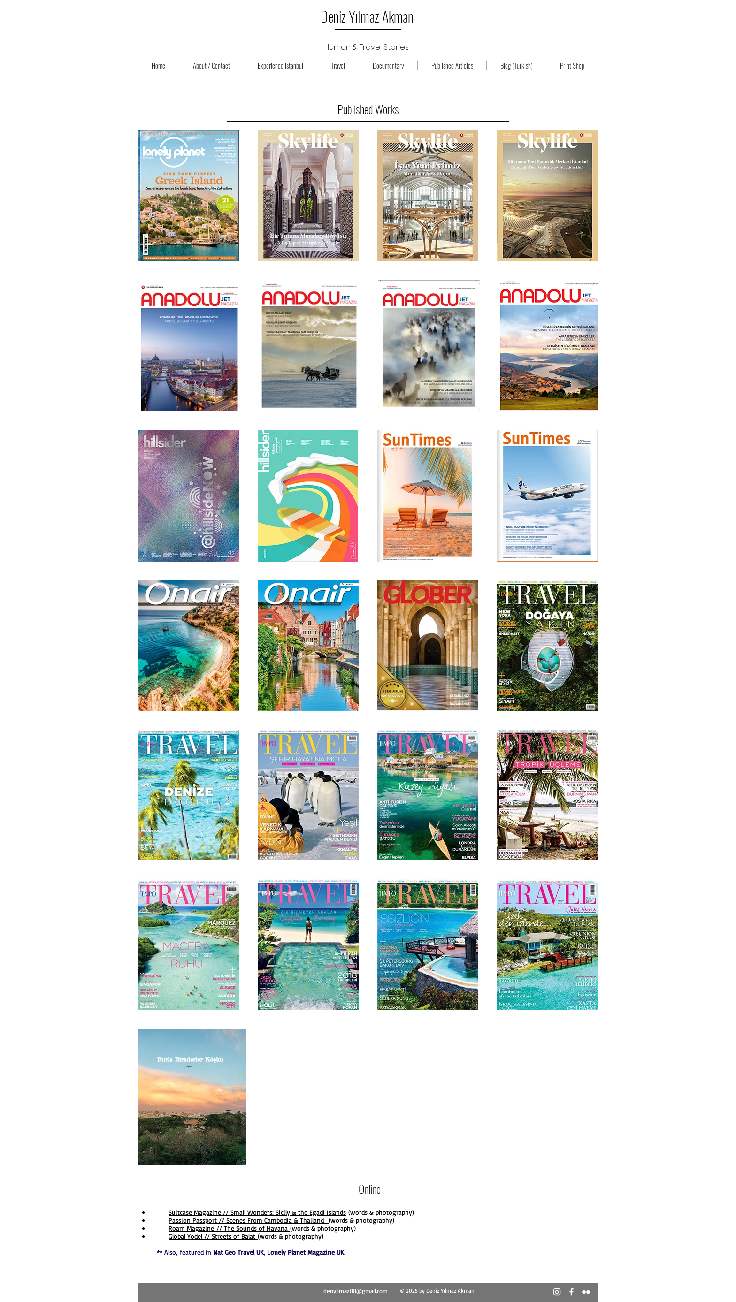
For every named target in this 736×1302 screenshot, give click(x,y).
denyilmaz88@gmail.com (355, 1290)
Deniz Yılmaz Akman (367, 16)
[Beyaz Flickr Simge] (586, 1292)
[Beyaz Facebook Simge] (571, 1292)
